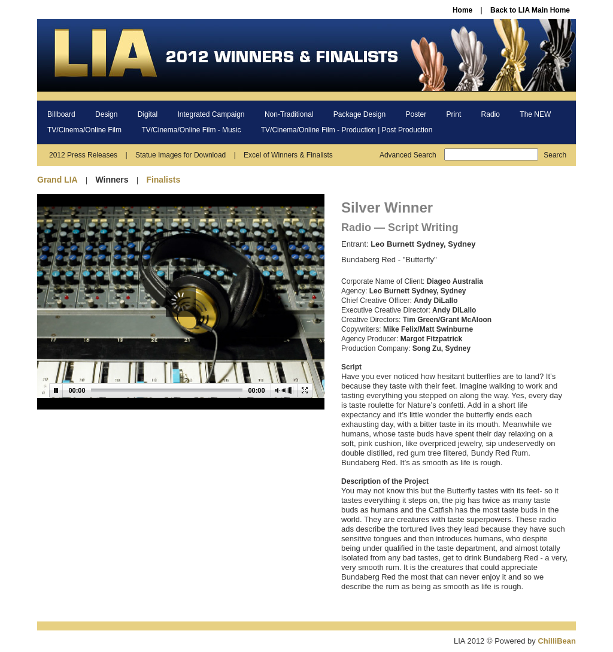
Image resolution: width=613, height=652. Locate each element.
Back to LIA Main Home (530, 10)
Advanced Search (408, 155)
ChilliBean (557, 640)
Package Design (359, 114)
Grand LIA (57, 179)
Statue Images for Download (180, 155)
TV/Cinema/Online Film (84, 130)
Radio (490, 114)
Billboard (61, 114)
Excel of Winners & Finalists (288, 155)
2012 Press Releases (83, 155)
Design (106, 114)
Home (462, 10)
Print (454, 114)
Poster (416, 114)
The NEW (535, 114)
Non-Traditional (289, 114)
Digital (147, 114)
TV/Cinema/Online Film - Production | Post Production (347, 130)
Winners (111, 179)
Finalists (163, 179)
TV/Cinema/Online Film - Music (191, 130)
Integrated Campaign (210, 114)
